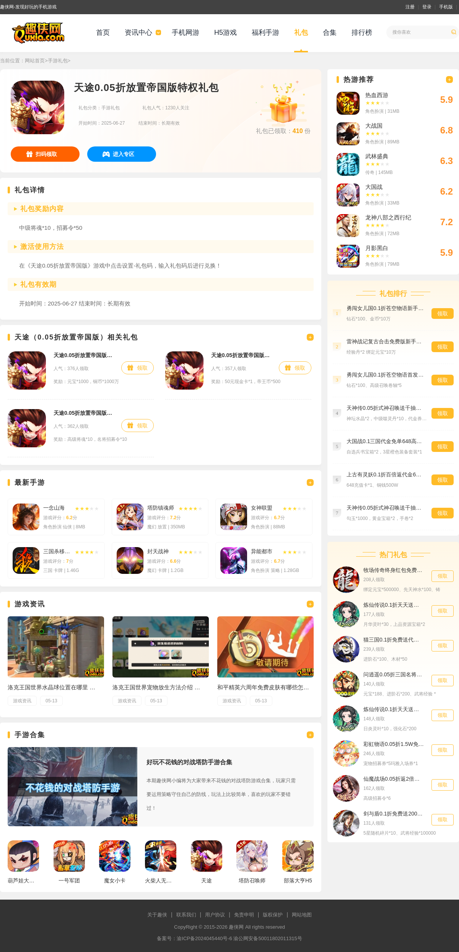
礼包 (301, 32)
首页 (103, 32)
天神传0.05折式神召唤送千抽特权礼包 (385, 408)
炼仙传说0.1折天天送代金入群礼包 (393, 605)
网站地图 (302, 915)
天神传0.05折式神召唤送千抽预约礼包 (385, 508)
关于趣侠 (157, 915)
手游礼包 (58, 60)
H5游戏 (225, 32)
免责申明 (244, 915)
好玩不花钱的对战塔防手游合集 (189, 762)
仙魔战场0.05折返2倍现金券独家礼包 (393, 779)
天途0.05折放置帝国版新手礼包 (84, 355)
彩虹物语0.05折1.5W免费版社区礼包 (393, 744)
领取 (142, 368)
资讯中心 (138, 32)
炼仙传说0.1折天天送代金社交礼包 (393, 709)
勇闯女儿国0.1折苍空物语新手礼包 (385, 308)
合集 (330, 32)
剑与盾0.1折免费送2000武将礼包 (393, 814)
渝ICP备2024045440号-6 (204, 938)
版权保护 (273, 915)
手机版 (446, 7)
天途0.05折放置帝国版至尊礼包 (241, 355)
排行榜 (362, 32)
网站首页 (35, 60)
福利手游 (265, 32)
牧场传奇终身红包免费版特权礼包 (393, 570)
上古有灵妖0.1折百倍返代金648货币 (385, 474)
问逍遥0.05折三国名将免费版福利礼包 (393, 674)
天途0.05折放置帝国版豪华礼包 (84, 413)
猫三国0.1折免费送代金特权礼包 (393, 640)
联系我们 (186, 915)
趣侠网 (236, 927)
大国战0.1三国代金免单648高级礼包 (385, 441)
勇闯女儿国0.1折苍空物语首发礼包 (385, 375)
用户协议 (215, 915)
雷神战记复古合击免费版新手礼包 (385, 341)
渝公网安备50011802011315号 (267, 938)
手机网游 (185, 32)
